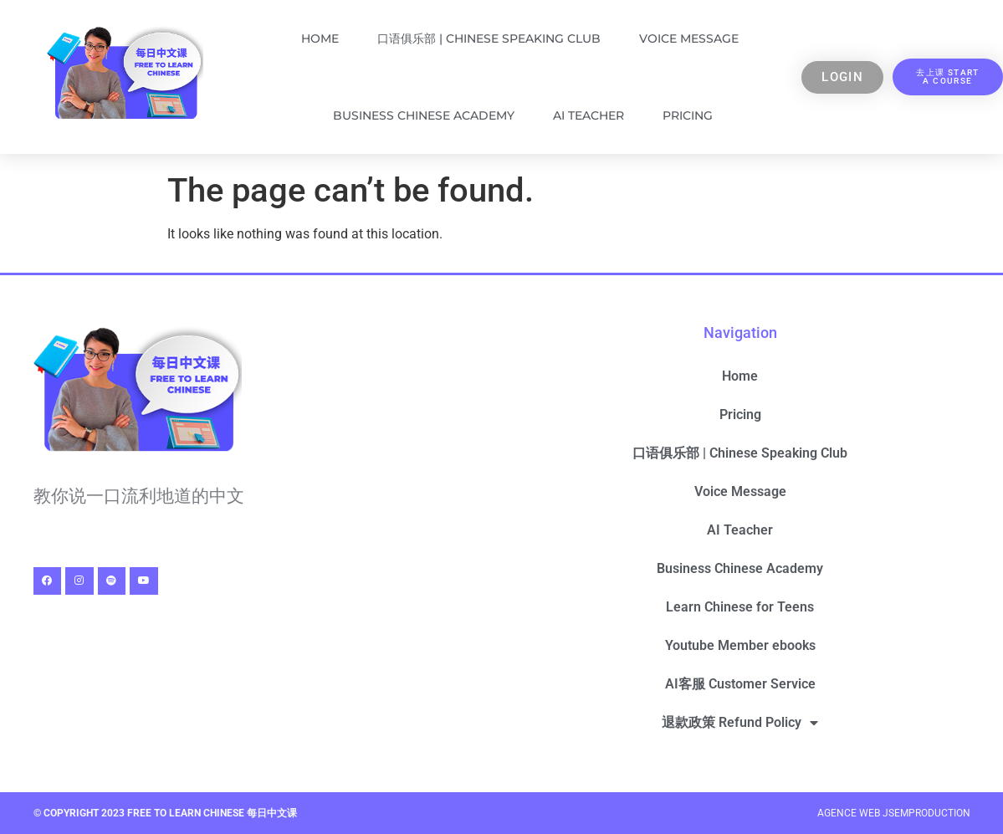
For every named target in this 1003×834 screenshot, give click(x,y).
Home (320, 38)
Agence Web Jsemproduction (893, 813)
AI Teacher (588, 115)
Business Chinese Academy (423, 115)
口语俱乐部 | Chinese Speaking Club (489, 38)
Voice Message (689, 38)
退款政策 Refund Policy (740, 723)
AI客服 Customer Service (740, 684)
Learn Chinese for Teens (740, 607)
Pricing (688, 115)
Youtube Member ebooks (740, 645)
